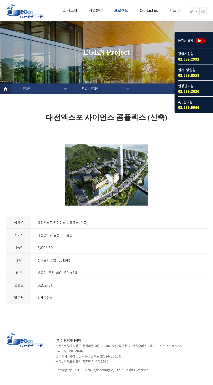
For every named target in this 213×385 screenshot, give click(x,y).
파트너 (175, 10)
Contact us (149, 10)
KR (191, 11)
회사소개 (70, 10)
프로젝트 (121, 10)
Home (5, 88)
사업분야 (96, 10)
